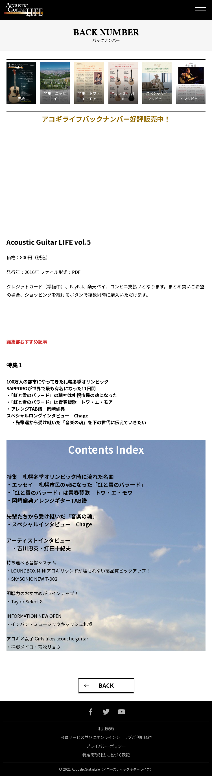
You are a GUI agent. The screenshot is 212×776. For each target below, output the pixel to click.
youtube (121, 711)
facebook (90, 711)
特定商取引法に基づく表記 (106, 755)
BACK (106, 685)
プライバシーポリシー (106, 746)
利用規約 (106, 728)
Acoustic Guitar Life (27, 10)
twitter (106, 711)
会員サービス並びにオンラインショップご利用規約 (106, 737)
